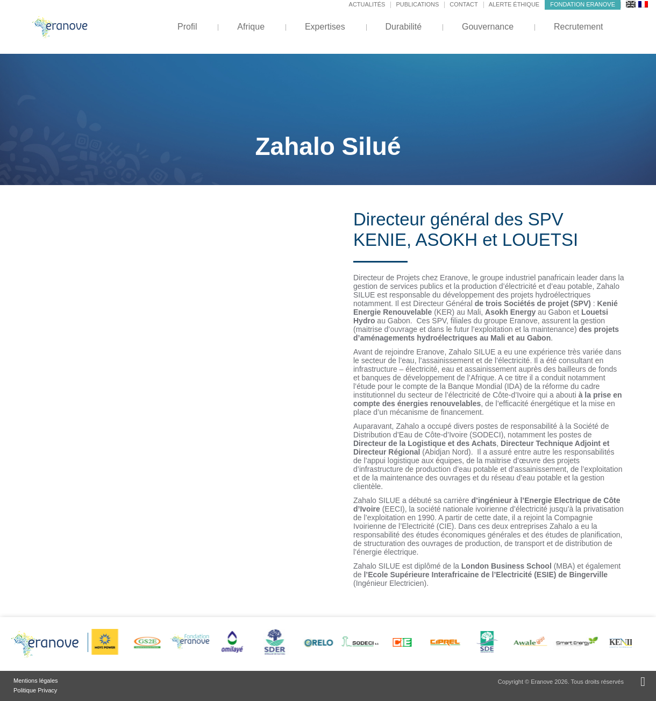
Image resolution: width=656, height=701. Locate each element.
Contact (463, 4)
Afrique (251, 26)
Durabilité (404, 26)
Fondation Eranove (582, 4)
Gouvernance (488, 26)
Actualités (367, 4)
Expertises (325, 26)
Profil (187, 26)
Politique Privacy (35, 690)
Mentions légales (35, 680)
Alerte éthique (514, 4)
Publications (417, 4)
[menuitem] (631, 4)
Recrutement (578, 26)
